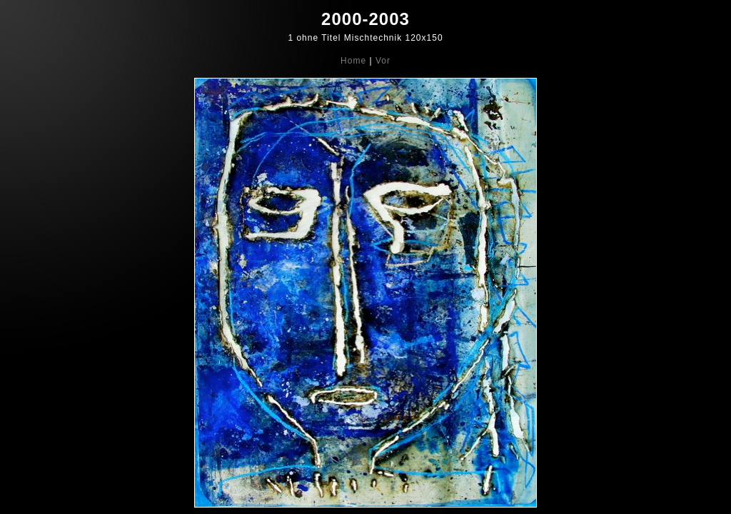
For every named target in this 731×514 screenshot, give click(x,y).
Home (353, 61)
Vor (382, 61)
